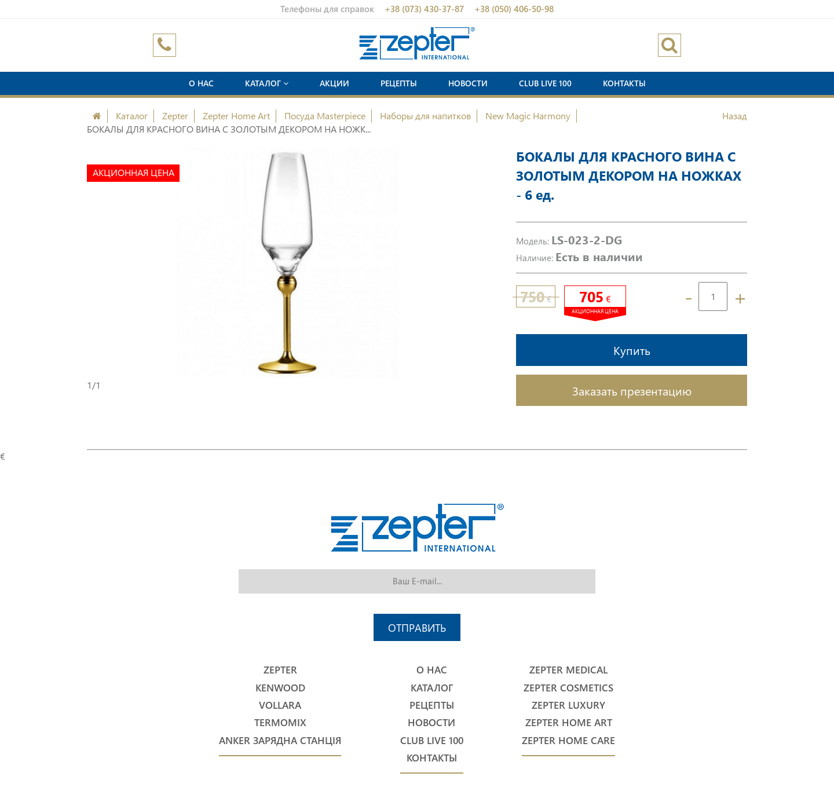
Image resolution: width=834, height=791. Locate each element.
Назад (734, 115)
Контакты (624, 83)
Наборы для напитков (425, 115)
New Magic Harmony (527, 115)
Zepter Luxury (568, 705)
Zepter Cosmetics (568, 687)
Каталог (266, 83)
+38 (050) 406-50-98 (514, 8)
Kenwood (280, 687)
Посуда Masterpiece (324, 115)
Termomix (280, 722)
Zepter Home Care (568, 740)
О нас (201, 83)
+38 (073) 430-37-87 (424, 8)
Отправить (417, 627)
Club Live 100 (545, 83)
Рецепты (399, 83)
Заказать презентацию (632, 390)
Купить (631, 350)
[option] (287, 263)
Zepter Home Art (236, 115)
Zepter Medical (568, 669)
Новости (468, 83)
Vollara (280, 705)
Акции (334, 83)
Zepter (175, 115)
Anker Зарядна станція (280, 740)
